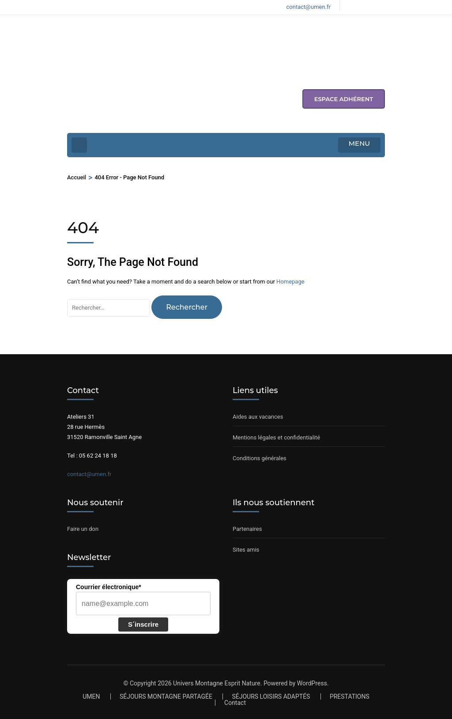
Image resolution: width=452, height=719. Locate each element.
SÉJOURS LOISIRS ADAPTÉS (271, 696)
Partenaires (247, 529)
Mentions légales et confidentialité (276, 437)
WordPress (312, 683)
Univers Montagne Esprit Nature (216, 683)
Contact (235, 702)
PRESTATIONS (349, 696)
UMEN (91, 696)
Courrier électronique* (108, 586)
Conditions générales (259, 458)
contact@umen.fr (89, 474)
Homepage (290, 281)
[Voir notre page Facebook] (352, 5)
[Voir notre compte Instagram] (367, 5)
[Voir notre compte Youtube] (382, 5)
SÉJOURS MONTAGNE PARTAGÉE (166, 696)
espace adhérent (343, 98)
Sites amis (246, 549)
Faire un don (82, 529)
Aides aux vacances (258, 416)
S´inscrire (143, 624)
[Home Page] (79, 145)
